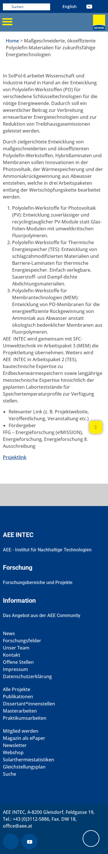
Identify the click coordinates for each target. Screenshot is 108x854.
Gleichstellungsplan (24, 767)
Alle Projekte (16, 689)
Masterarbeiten (20, 711)
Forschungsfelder (22, 641)
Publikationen (18, 697)
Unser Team (16, 648)
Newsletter (15, 745)
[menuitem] (69, 6)
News (9, 634)
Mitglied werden (20, 731)
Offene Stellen (18, 662)
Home (12, 41)
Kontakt (11, 655)
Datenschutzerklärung (27, 677)
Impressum (15, 669)
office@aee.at (17, 826)
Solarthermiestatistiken (28, 760)
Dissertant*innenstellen (29, 704)
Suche (9, 774)
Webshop (13, 753)
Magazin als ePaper (24, 738)
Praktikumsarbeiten (24, 718)
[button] (7, 21)
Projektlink (14, 457)
